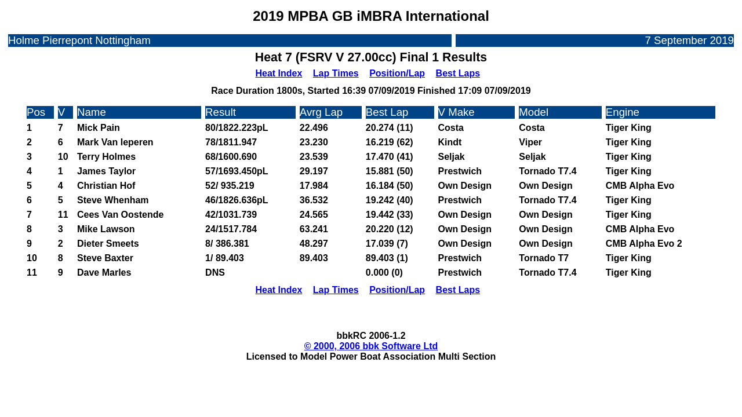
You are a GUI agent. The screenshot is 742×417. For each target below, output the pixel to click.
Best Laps (458, 73)
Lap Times (336, 73)
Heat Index (278, 73)
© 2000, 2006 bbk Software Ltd (371, 346)
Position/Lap (397, 73)
